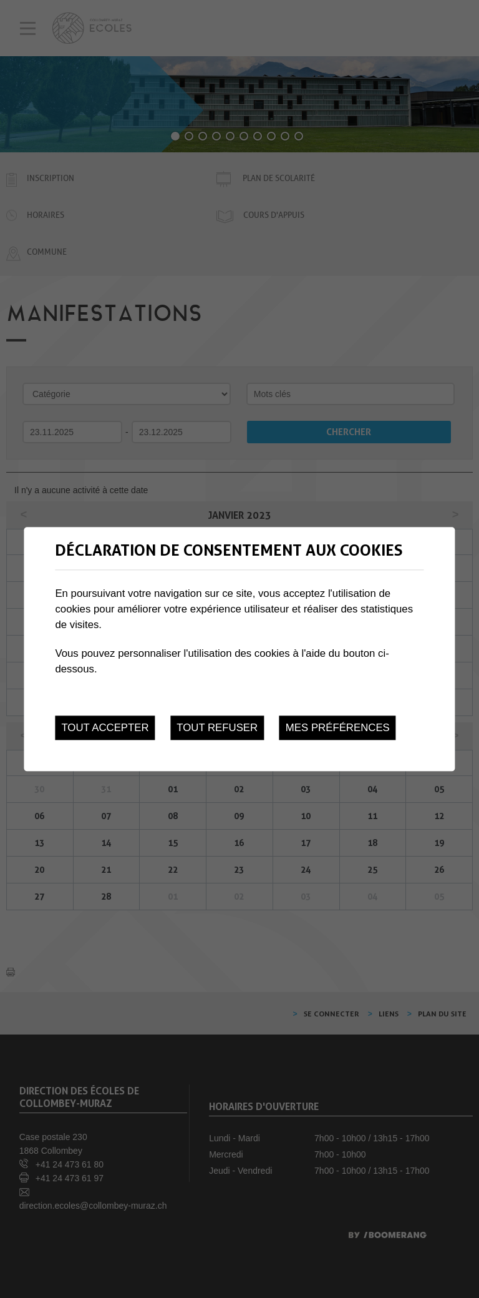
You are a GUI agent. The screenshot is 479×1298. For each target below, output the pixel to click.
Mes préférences (338, 728)
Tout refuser (217, 728)
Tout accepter (104, 728)
